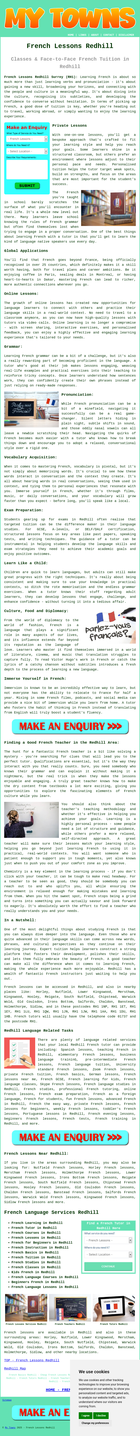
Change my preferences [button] (95, 1423)
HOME (71, 35)
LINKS (82, 35)
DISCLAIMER (126, 35)
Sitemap (6, 1400)
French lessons (32, 1202)
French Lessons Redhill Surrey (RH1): (41, 77)
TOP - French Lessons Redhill (31, 1360)
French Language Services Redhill (51, 1212)
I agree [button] (86, 1415)
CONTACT (108, 35)
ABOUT (95, 35)
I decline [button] (101, 1415)
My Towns (10, 1428)
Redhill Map (15, 1368)
